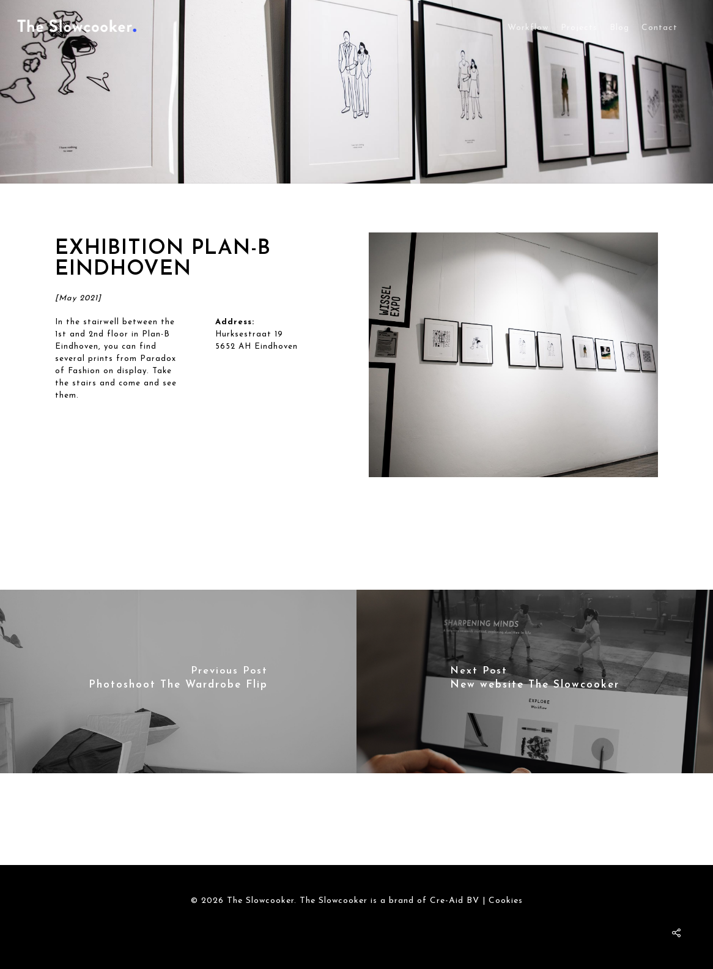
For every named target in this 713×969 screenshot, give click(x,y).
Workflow (528, 28)
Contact (659, 28)
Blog (619, 28)
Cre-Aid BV (454, 900)
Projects (579, 28)
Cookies (506, 900)
